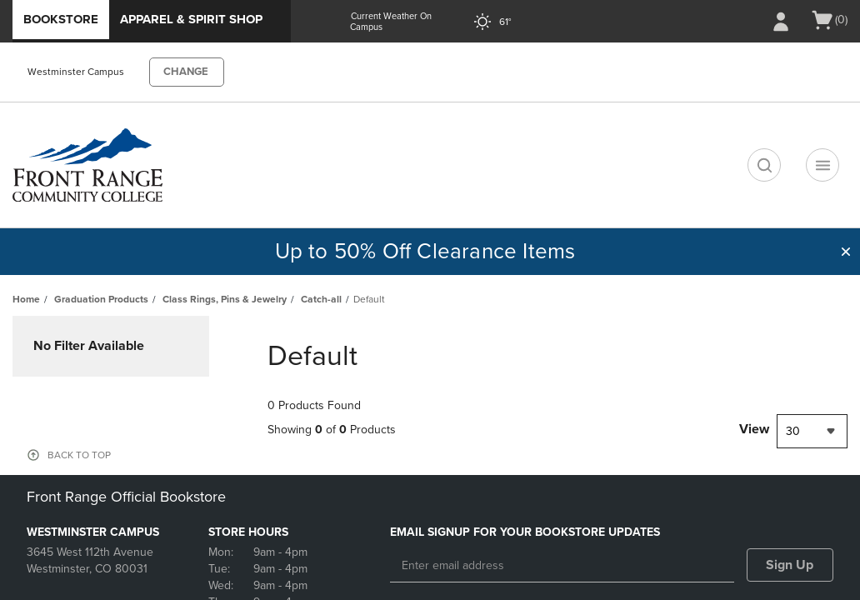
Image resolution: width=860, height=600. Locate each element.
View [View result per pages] (754, 429)
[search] (764, 165)
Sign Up (789, 565)
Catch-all (321, 299)
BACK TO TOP (79, 455)
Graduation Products (101, 299)
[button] (846, 251)
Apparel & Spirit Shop (191, 19)
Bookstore (60, 19)
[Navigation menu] (822, 165)
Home (26, 299)
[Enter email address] (562, 565)
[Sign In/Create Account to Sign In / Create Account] (780, 22)
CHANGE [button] (185, 71)
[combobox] (812, 431)
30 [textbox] (793, 431)
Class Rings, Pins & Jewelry (224, 299)
